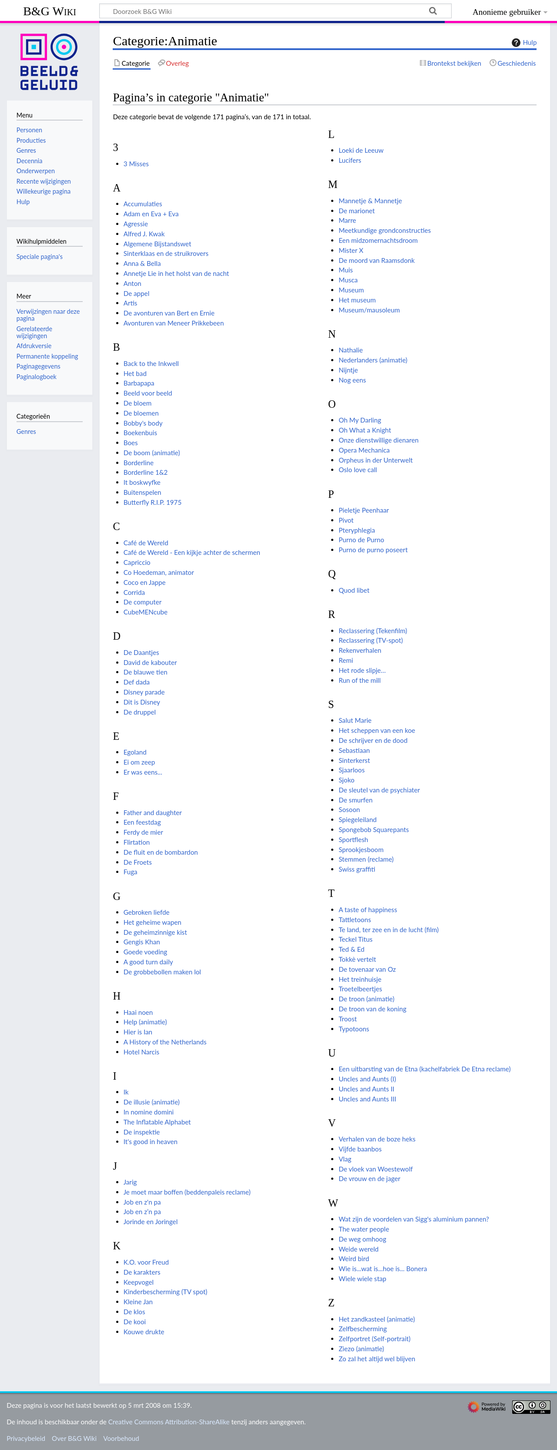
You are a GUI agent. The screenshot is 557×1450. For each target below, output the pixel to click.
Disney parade (144, 692)
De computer (143, 602)
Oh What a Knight (365, 430)
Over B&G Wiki (74, 1438)
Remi (346, 660)
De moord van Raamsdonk (377, 260)
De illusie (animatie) (152, 1102)
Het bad (135, 373)
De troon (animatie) (366, 999)
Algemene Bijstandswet (157, 244)
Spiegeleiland (357, 819)
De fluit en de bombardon (161, 852)
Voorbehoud (121, 1438)
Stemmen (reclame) (366, 859)
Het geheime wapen (152, 922)
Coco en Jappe (145, 582)
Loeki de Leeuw (361, 150)
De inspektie (142, 1132)
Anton (132, 283)
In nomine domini (149, 1112)
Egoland (135, 752)
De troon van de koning (372, 1009)
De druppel (140, 712)
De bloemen (141, 413)
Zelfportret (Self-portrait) (374, 1339)
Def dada (137, 682)
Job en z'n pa (142, 1202)
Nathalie (351, 350)
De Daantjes (141, 652)
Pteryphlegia (357, 530)
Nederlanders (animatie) (373, 360)
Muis (346, 270)
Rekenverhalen (360, 650)
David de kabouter (150, 662)
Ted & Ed (351, 949)
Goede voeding (145, 952)
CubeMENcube (146, 612)
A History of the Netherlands (165, 1042)
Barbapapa (139, 383)
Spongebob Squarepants (374, 829)
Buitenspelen (142, 492)
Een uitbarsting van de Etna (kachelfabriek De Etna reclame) (424, 1069)
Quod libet (354, 590)
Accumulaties (143, 204)
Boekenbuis (140, 432)
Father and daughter (153, 812)
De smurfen (355, 800)
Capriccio (137, 562)
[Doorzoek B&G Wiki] (275, 11)
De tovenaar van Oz (367, 969)
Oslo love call (358, 469)
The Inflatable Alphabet (157, 1122)
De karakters (142, 1272)
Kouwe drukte (144, 1332)
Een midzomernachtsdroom (378, 240)
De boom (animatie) (152, 452)
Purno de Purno (361, 540)
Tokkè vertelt (357, 959)
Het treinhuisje (360, 979)
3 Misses (136, 164)
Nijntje (348, 370)
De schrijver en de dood (373, 740)
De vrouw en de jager (369, 1178)
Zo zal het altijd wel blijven (377, 1359)
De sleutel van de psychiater (379, 790)
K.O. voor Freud (146, 1262)
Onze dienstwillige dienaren (379, 440)
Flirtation (137, 842)
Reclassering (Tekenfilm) (373, 630)
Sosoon (349, 809)
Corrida (134, 592)
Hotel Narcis (141, 1052)
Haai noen (138, 1012)
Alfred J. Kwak (144, 234)
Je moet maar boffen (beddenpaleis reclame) (187, 1192)
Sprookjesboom (361, 849)
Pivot (346, 520)
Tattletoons (355, 919)
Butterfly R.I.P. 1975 (153, 502)
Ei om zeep (139, 762)
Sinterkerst (354, 760)
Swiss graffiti (357, 869)
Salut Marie (355, 720)
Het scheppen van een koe (377, 730)
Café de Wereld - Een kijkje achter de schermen (192, 552)
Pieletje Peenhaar (364, 510)
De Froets (138, 862)
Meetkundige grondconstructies (385, 230)
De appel (137, 293)
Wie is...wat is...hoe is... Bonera (383, 1268)
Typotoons (354, 1029)
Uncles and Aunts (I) (367, 1079)
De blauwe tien (146, 672)
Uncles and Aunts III (367, 1099)
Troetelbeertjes (360, 989)
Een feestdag (142, 822)
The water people (364, 1229)
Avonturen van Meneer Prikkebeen (174, 323)
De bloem (138, 403)
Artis (131, 303)
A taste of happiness (368, 909)
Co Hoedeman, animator (159, 572)
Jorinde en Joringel (151, 1221)
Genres (26, 431)
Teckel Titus (355, 939)
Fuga (131, 872)
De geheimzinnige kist (155, 932)
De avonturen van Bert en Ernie (169, 313)
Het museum (357, 300)
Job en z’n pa (142, 1211)
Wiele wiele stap (362, 1278)
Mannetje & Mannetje (370, 201)
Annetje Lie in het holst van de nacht (176, 273)
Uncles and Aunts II (366, 1089)
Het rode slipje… (362, 670)
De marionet (357, 211)
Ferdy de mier (143, 832)
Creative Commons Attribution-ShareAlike (169, 1422)
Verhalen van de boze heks (377, 1139)
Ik (126, 1092)
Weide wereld (359, 1249)
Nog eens (352, 380)
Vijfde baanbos (360, 1149)
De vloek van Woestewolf (376, 1169)
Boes (131, 442)
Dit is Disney (142, 702)
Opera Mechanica (364, 450)
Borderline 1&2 (146, 472)
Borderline (139, 463)
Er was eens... (143, 772)
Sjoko (346, 780)
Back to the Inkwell (151, 363)
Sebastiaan (354, 750)
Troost (348, 1019)
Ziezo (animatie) (361, 1349)
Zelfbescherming (363, 1329)
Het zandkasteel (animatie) (377, 1319)
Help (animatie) (145, 1022)
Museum (351, 290)
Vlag (345, 1159)
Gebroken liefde (147, 912)
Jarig (130, 1182)
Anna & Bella (142, 263)
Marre (347, 220)
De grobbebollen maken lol (162, 972)
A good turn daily (148, 962)
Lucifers (350, 160)
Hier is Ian (138, 1032)
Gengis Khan (142, 942)
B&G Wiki (49, 11)
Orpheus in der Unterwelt (376, 460)
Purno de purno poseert (373, 550)
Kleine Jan (138, 1302)
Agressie (136, 224)
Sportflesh (353, 839)
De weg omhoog (362, 1239)
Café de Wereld (146, 543)
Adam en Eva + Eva (151, 214)
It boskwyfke (142, 482)
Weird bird (354, 1258)
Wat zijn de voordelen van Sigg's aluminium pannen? (414, 1219)
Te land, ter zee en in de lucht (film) (389, 929)
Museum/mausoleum (369, 310)
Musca (348, 280)
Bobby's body (143, 423)
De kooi (135, 1322)
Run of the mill (360, 680)
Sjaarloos (352, 770)
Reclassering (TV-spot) (371, 640)
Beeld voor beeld (148, 393)
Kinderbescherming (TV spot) (166, 1292)
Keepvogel (139, 1282)
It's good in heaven (151, 1141)
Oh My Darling (360, 420)
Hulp (523, 42)
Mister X (351, 250)
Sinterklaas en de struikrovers (166, 253)
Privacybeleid (26, 1438)
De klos (134, 1312)
